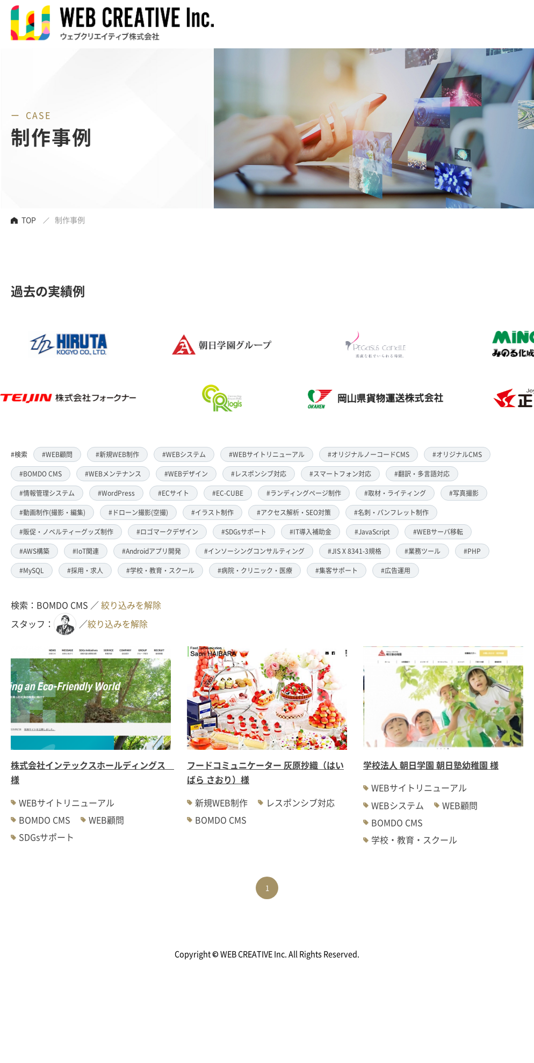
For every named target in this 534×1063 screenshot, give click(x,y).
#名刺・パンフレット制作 (391, 512)
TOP (28, 219)
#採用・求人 (85, 570)
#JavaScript (372, 531)
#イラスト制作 (212, 512)
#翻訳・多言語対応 (422, 473)
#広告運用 (395, 570)
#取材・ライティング (395, 492)
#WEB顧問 (57, 454)
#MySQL (31, 570)
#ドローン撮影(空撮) (138, 512)
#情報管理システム (47, 492)
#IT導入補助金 (310, 531)
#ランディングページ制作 (303, 492)
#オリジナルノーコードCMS (368, 454)
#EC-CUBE (227, 492)
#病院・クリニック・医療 (255, 570)
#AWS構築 (34, 550)
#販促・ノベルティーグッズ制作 (66, 531)
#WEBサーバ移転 (438, 531)
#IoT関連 (86, 550)
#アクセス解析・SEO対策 (294, 512)
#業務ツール (423, 550)
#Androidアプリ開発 (151, 550)
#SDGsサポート (243, 531)
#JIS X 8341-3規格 (354, 550)
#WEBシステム (184, 454)
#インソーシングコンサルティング (254, 550)
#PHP (472, 550)
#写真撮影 (464, 492)
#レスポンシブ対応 (258, 473)
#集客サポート (336, 570)
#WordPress (116, 492)
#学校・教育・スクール (160, 570)
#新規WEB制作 (117, 454)
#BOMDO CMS (40, 473)
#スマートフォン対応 (340, 473)
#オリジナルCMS (457, 454)
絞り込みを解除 (131, 604)
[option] (243, 371)
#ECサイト (173, 492)
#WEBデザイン (186, 473)
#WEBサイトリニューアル (267, 454)
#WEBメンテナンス (113, 473)
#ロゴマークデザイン (167, 531)
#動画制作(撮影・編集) (52, 512)
